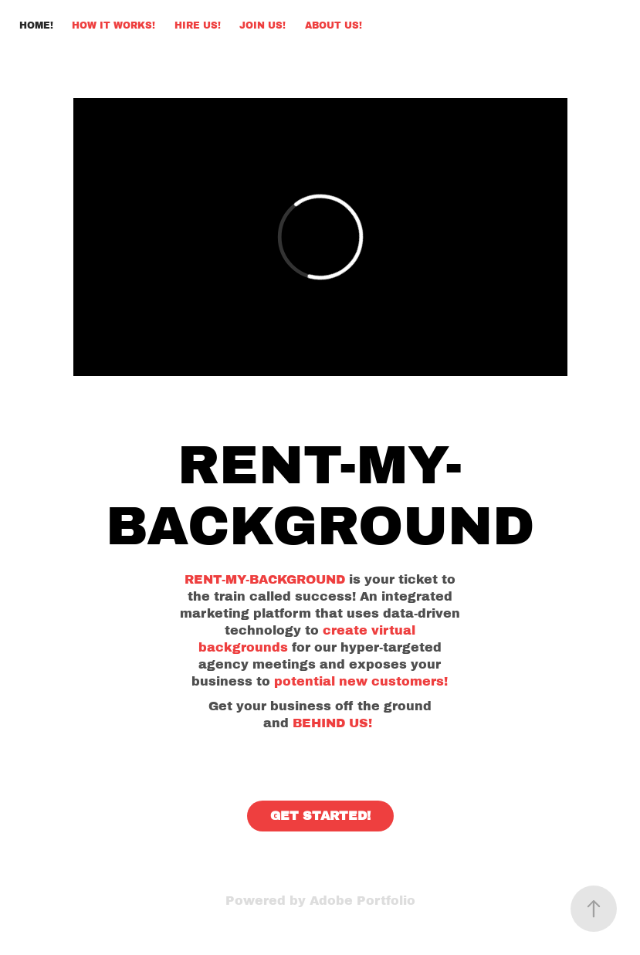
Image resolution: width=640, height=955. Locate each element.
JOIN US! (262, 25)
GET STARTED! (320, 815)
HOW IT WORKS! (113, 25)
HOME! (36, 25)
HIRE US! (197, 25)
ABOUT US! (333, 25)
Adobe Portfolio (362, 900)
